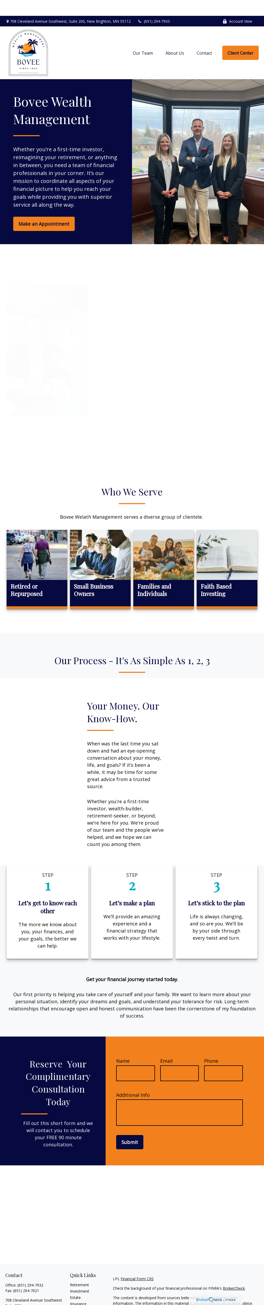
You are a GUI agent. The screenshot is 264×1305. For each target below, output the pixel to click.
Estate (75, 1281)
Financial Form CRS (137, 1262)
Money (76, 1300)
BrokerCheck (234, 1272)
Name (123, 1045)
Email (166, 1045)
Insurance (78, 1287)
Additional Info (133, 1079)
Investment (79, 1275)
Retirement (79, 1268)
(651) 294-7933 (153, 5)
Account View (237, 5)
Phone (211, 1045)
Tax (73, 1294)
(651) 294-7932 (30, 1269)
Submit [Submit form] (129, 1126)
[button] (142, 36)
